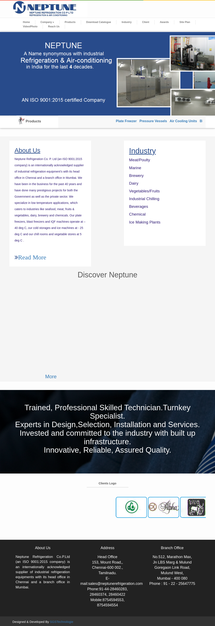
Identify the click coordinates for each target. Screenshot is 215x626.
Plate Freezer (128, 121)
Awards (164, 22)
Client (145, 22)
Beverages (138, 206)
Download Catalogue (98, 22)
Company (47, 22)
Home (26, 22)
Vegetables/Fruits (144, 191)
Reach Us (54, 26)
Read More (32, 257)
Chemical (137, 214)
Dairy (133, 183)
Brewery (136, 175)
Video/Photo (30, 26)
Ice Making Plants (144, 222)
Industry (126, 22)
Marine (135, 168)
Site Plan (184, 22)
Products (70, 22)
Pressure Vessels (155, 121)
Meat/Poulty (139, 160)
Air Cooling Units (185, 121)
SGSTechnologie (61, 621)
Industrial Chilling (144, 199)
